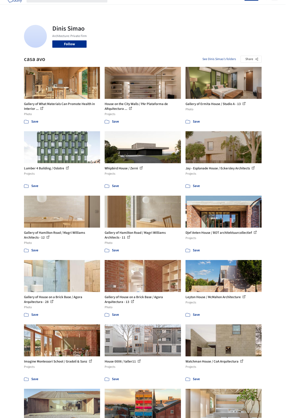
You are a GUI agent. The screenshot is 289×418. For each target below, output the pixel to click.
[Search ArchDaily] (71, 6)
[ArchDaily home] (14, 6)
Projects (118, 6)
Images (134, 6)
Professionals (181, 6)
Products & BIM (155, 6)
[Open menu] (274, 6)
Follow (69, 44)
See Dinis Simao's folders (219, 59)
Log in (237, 6)
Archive (214, 6)
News (200, 6)
